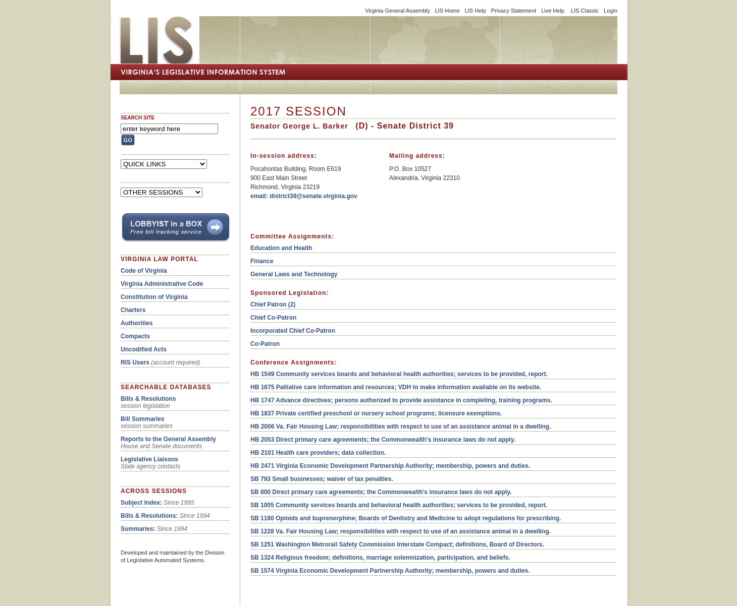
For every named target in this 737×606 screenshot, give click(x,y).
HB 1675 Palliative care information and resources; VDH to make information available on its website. (395, 387)
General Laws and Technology (293, 274)
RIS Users (135, 362)
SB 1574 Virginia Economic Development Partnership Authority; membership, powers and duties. (390, 570)
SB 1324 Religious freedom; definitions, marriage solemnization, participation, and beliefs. (380, 557)
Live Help (552, 11)
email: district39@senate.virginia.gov (303, 196)
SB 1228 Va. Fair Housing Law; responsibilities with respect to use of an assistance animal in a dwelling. (400, 531)
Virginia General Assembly (397, 11)
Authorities (136, 323)
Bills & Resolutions (148, 398)
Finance (261, 261)
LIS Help (475, 11)
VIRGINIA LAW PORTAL (159, 259)
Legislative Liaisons (149, 459)
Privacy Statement (513, 11)
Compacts (135, 336)
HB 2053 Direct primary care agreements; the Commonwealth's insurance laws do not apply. (382, 439)
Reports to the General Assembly (168, 439)
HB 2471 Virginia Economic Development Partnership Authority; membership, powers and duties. (390, 465)
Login (610, 11)
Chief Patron (268, 304)
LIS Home (447, 11)
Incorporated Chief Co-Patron (292, 330)
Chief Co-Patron (273, 317)
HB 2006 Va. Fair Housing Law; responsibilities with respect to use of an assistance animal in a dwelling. (400, 426)
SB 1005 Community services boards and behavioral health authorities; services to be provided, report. (398, 505)
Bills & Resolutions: (149, 515)
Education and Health (281, 248)
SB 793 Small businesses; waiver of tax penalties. (321, 478)
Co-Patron (265, 343)
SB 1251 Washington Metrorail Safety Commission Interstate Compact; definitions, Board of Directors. (397, 544)
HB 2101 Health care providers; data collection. (318, 452)
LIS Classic (585, 11)
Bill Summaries (143, 418)
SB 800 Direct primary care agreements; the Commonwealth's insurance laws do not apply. (380, 492)
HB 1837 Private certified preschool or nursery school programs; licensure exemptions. (376, 413)
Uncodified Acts (144, 349)
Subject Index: (141, 502)
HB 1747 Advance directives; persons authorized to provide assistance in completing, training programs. (401, 400)
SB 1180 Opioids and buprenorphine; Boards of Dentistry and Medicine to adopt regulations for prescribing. (405, 518)
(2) (290, 304)
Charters (133, 310)
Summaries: (138, 528)
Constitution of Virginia (154, 296)
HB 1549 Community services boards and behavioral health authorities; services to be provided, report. (399, 374)
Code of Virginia (144, 270)
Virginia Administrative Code (162, 283)
